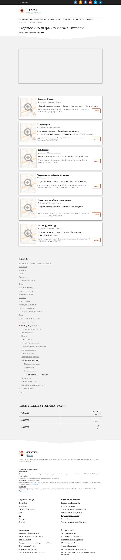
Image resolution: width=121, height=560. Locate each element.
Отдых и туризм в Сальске (70, 511)
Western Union (23, 466)
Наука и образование (26, 289)
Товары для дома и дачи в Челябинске (74, 517)
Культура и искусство (26, 282)
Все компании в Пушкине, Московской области (35, 258)
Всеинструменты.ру (48, 220)
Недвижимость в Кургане (27, 544)
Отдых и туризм (24, 296)
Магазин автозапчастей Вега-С (29, 475)
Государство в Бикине (68, 501)
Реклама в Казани (25, 534)
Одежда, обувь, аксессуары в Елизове (31, 547)
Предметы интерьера (28, 345)
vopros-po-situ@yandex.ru (64, 557)
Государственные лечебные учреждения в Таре (35, 538)
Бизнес (21, 268)
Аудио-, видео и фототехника (31, 324)
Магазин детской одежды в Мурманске (74, 544)
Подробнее (97, 468)
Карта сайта (30, 557)
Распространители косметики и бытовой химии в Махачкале (78, 548)
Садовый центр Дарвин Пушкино (55, 172)
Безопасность (23, 265)
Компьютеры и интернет (27, 275)
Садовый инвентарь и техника (50, 106)
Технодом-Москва (47, 99)
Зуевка (21, 507)
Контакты (21, 557)
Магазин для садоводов (48, 131)
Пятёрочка (22, 481)
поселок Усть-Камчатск (27, 504)
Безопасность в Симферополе (71, 507)
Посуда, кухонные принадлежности (33, 341)
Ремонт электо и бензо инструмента (55, 195)
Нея (20, 511)
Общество (22, 293)
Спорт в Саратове (67, 514)
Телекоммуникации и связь (28, 317)
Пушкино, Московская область (51, 102)
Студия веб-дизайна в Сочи (70, 541)
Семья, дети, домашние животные (30, 306)
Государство (23, 272)
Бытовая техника (27, 327)
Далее (96, 114)
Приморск (22, 514)
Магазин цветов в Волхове (70, 538)
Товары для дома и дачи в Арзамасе (73, 504)
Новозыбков (23, 498)
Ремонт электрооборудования (50, 204)
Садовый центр (83, 157)
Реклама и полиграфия (26, 303)
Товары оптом (26, 373)
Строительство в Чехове (27, 541)
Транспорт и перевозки (26, 383)
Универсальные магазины (30, 376)
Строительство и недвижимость (30, 313)
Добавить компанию (42, 557)
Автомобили (23, 261)
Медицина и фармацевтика (28, 286)
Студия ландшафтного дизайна (50, 134)
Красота (21, 279)
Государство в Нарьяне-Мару (71, 498)
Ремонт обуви (23, 471)
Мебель (24, 331)
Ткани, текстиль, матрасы (30, 351)
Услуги (21, 387)
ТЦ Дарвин (44, 150)
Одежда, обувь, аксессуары (30, 338)
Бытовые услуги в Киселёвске (29, 528)
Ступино (22, 517)
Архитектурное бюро (71, 134)
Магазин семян (29, 362)
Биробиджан (23, 501)
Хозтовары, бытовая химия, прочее (33, 380)
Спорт (21, 310)
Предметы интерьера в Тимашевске (31, 531)
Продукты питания (27, 348)
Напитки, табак (26, 334)
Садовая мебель (69, 157)
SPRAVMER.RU (23, 2)
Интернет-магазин (46, 109)
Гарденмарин (45, 125)
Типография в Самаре (68, 528)
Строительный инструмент (49, 230)
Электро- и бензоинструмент (73, 106)
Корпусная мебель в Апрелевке (72, 534)
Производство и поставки (27, 299)
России (38, 13)
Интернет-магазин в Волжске (71, 531)
